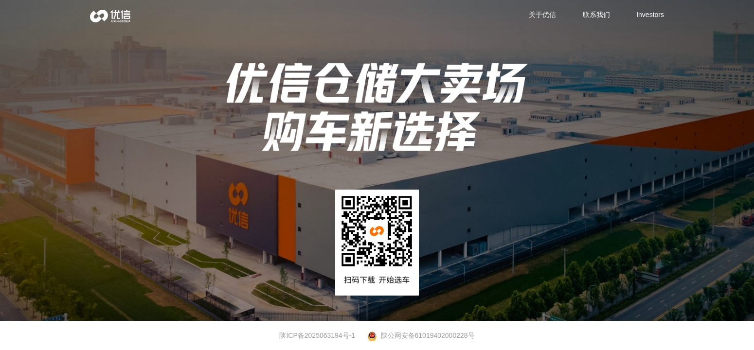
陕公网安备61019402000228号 (421, 336)
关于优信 (542, 14)
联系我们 (596, 14)
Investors (650, 14)
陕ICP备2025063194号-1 (317, 335)
